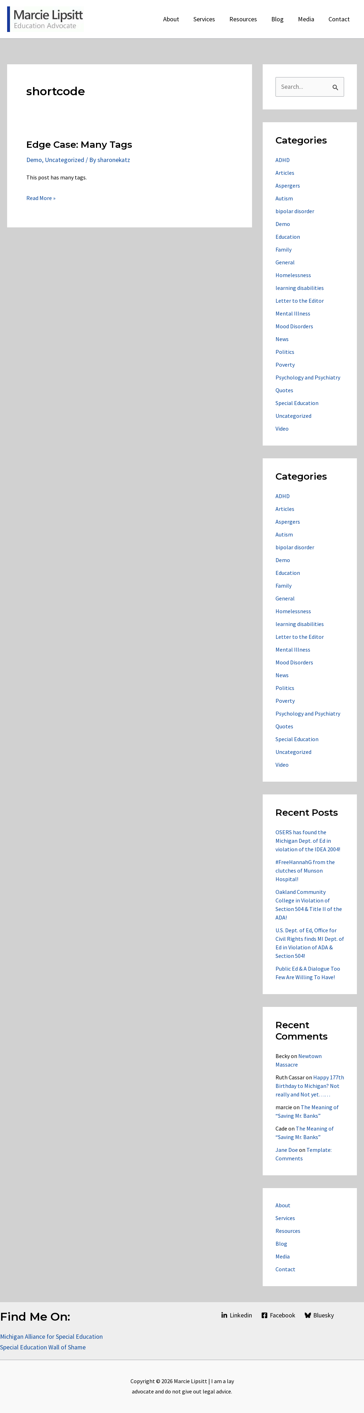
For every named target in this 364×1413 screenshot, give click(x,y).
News (282, 339)
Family (283, 249)
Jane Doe (286, 1150)
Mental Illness (292, 313)
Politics (284, 352)
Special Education (296, 403)
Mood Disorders (294, 326)
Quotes (284, 390)
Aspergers (287, 185)
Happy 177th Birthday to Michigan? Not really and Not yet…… (309, 1086)
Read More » (40, 198)
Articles (284, 173)
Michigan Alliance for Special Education (51, 1336)
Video (282, 428)
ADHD (282, 160)
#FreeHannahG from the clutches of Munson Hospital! (305, 871)
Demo (34, 160)
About (282, 1205)
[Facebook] (278, 1315)
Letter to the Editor (299, 300)
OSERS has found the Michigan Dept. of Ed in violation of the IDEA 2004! (307, 841)
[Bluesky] (319, 1315)
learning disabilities (299, 288)
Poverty (285, 364)
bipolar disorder (294, 211)
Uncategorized (65, 160)
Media (282, 1256)
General (285, 262)
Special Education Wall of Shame (44, 1347)
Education (287, 237)
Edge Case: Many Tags (79, 144)
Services (285, 1218)
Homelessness (293, 275)
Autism (284, 198)
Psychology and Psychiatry (307, 377)
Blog (281, 1243)
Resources (287, 1231)
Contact (285, 1269)
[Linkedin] (236, 1315)
